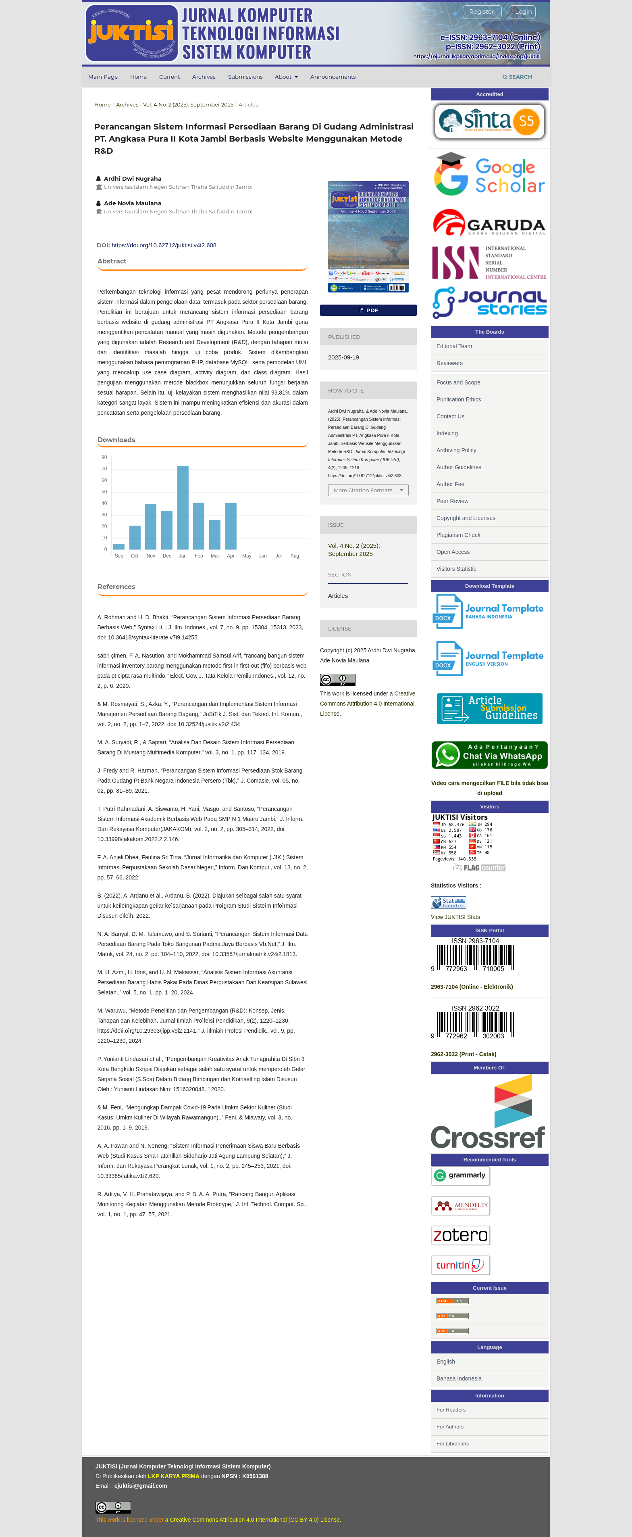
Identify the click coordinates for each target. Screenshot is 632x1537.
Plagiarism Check (458, 535)
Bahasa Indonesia (459, 1378)
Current (169, 76)
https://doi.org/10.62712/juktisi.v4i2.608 (164, 245)
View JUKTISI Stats (455, 917)
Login (523, 11)
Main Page (103, 76)
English (446, 1361)
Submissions (245, 76)
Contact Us (450, 416)
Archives (204, 76)
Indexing (447, 433)
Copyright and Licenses (466, 518)
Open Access (453, 552)
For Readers (451, 1410)
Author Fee (450, 484)
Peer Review (452, 501)
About (284, 76)
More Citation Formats (363, 490)
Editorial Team (454, 346)
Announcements (333, 76)
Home (138, 76)
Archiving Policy (456, 450)
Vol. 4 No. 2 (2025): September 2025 (188, 104)
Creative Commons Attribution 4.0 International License (368, 703)
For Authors (450, 1427)
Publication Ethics (459, 399)
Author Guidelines (459, 467)
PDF (371, 310)
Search (517, 76)
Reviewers (450, 363)
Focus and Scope (458, 382)
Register (481, 11)
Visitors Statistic (456, 569)
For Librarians (453, 1444)
